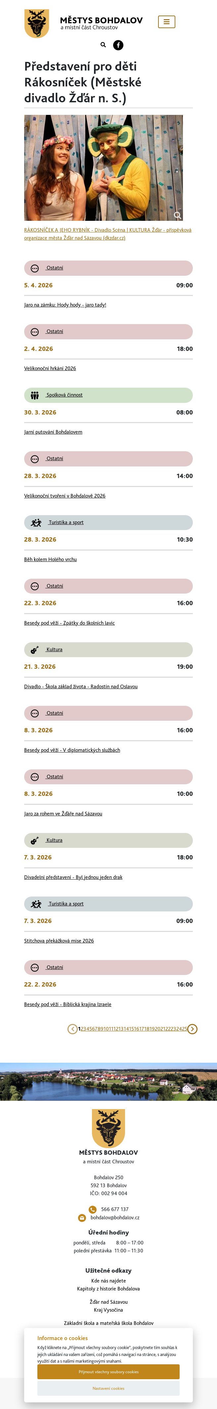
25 (184, 1029)
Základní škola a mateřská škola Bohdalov (108, 1323)
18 (147, 1029)
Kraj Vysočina (108, 1310)
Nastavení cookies (108, 1388)
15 (131, 1029)
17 (141, 1029)
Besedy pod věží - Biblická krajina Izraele (67, 1004)
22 (168, 1029)
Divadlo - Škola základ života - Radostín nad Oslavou (81, 686)
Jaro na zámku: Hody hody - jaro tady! (65, 305)
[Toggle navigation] (166, 22)
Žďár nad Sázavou (109, 1302)
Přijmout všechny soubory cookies (109, 1371)
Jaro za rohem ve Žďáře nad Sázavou (63, 813)
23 (173, 1029)
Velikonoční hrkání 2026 (50, 368)
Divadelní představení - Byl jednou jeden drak (73, 877)
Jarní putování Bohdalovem (53, 432)
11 (111, 1029)
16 (136, 1029)
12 (115, 1029)
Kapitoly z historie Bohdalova (108, 1289)
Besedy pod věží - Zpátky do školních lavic (69, 623)
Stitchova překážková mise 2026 (59, 941)
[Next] (192, 1029)
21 (162, 1029)
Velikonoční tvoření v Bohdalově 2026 (65, 496)
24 (179, 1029)
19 (152, 1029)
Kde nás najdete (108, 1281)
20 (157, 1029)
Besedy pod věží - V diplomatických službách (72, 750)
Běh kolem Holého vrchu (50, 559)
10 (106, 1029)
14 (126, 1029)
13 (121, 1029)
